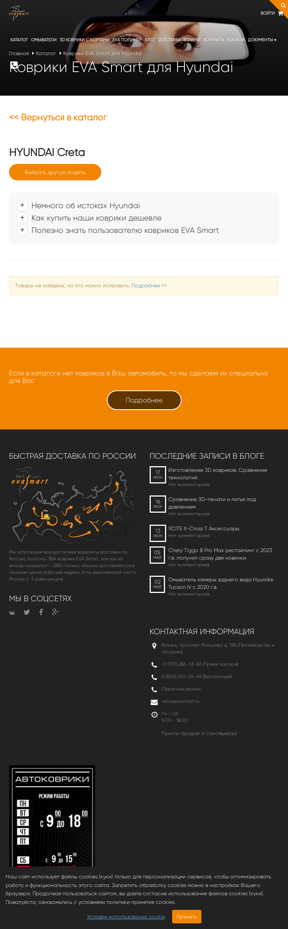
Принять (187, 917)
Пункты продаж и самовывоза (199, 733)
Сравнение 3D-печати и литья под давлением (212, 503)
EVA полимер (127, 40)
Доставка (169, 40)
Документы (262, 40)
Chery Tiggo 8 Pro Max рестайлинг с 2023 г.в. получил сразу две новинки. (220, 554)
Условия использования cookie (126, 917)
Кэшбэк (236, 40)
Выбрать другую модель (55, 172)
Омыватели (44, 40)
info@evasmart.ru (181, 701)
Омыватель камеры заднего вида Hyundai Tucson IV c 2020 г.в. (220, 583)
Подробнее (144, 400)
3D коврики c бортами (85, 40)
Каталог (19, 40)
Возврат (192, 40)
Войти (268, 13)
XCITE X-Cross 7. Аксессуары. (204, 528)
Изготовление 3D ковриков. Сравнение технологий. (217, 473)
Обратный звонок (181, 689)
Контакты (214, 40)
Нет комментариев (189, 484)
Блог (150, 40)
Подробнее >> (149, 285)
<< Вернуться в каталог (58, 117)
